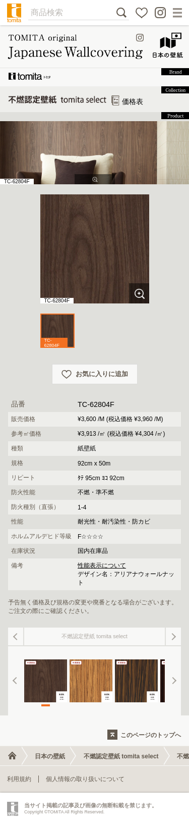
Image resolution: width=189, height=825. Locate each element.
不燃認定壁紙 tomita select (121, 756)
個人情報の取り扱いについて (85, 779)
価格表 (127, 101)
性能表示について (102, 565)
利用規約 (19, 779)
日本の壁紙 (50, 756)
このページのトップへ (150, 735)
